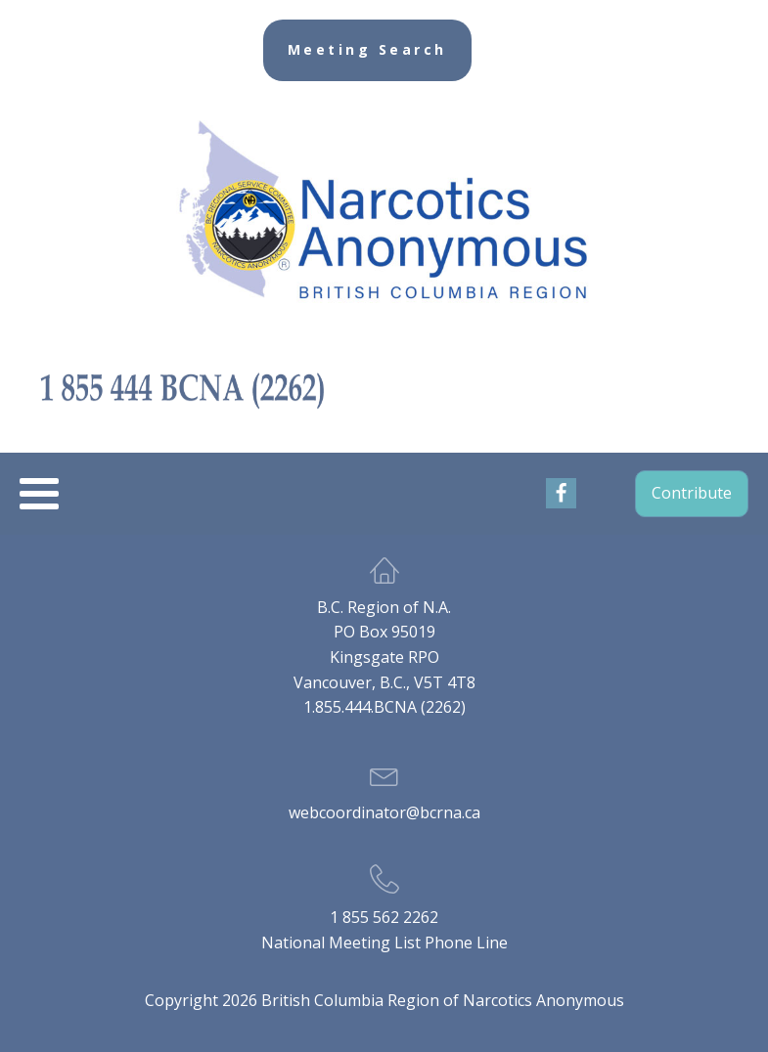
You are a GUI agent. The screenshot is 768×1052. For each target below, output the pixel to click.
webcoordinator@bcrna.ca (384, 812)
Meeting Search (367, 49)
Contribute (692, 493)
